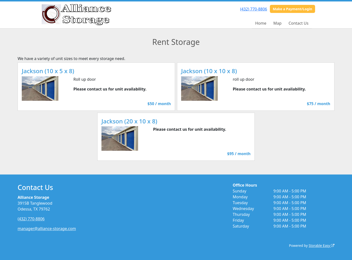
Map (277, 23)
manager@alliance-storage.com (47, 228)
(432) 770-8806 (253, 9)
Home (260, 23)
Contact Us (298, 23)
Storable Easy (321, 245)
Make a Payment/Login (292, 9)
